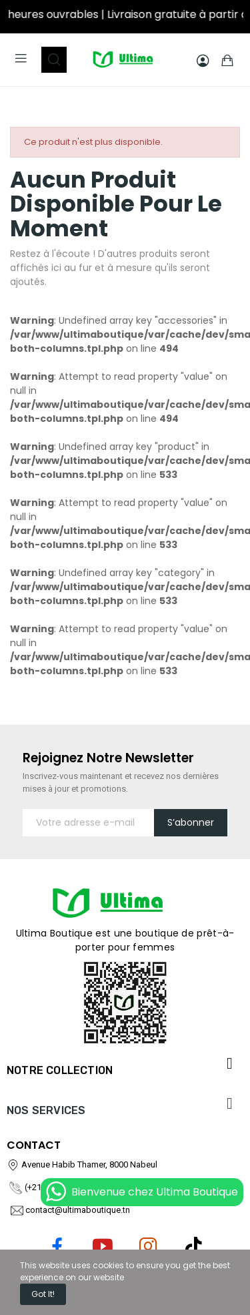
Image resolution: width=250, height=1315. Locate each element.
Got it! (43, 1294)
